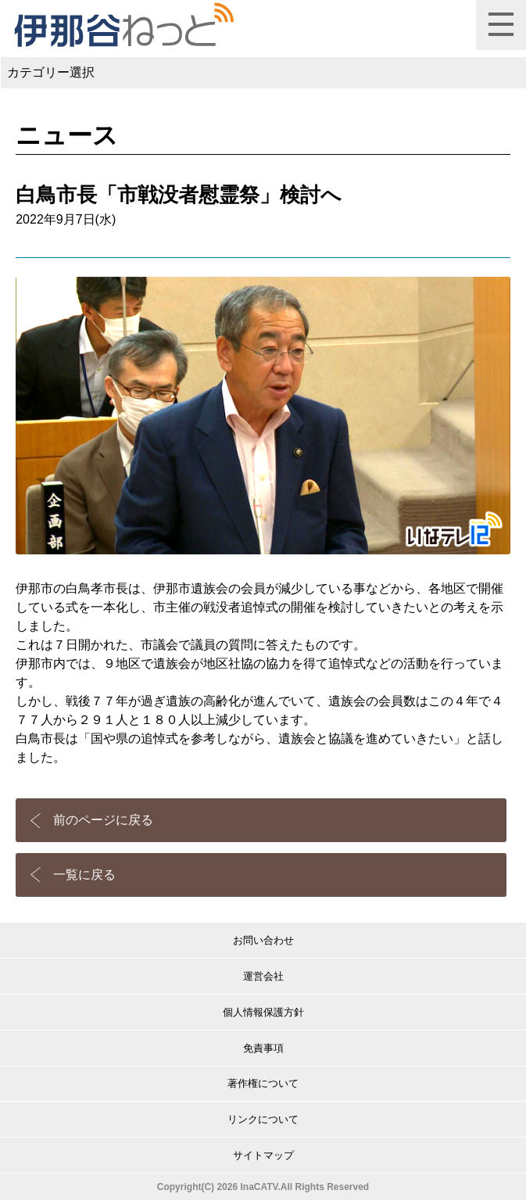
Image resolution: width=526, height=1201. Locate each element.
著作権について (263, 1083)
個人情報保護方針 (263, 1012)
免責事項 (263, 1048)
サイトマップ (263, 1155)
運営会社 (263, 976)
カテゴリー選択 (51, 72)
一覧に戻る (84, 874)
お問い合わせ (263, 940)
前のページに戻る (103, 819)
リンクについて (263, 1119)
